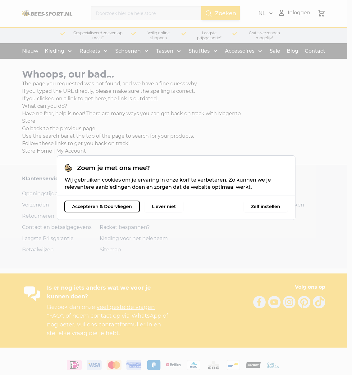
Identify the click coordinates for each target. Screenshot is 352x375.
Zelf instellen (265, 206)
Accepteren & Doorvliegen (102, 206)
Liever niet (164, 206)
